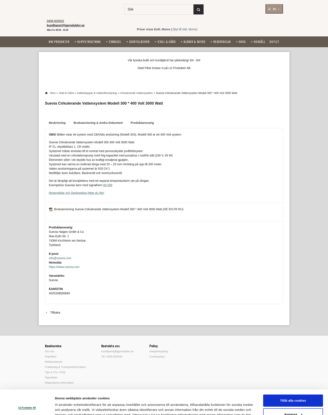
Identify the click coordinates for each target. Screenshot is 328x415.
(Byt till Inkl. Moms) (185, 29)
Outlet (274, 41)
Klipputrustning (89, 41)
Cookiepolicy (157, 356)
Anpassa (293, 389)
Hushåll (259, 41)
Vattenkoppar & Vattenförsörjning (97, 93)
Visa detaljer (64, 407)
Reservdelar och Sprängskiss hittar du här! (76, 193)
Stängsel (115, 41)
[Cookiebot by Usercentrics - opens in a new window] (27, 407)
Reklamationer (54, 361)
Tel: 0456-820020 (111, 356)
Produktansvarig (142, 122)
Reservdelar (222, 41)
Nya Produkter (59, 41)
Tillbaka (52, 312)
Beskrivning (57, 122)
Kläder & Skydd (194, 41)
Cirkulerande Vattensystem (136, 93)
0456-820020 (55, 21)
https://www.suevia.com (64, 267)
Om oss (49, 351)
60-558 (107, 185)
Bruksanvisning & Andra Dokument (98, 122)
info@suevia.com (60, 258)
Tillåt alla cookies (293, 376)
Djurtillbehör (139, 41)
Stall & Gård (167, 41)
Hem (52, 93)
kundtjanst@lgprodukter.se (117, 351)
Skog (242, 41)
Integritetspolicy (158, 351)
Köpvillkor (51, 356)
